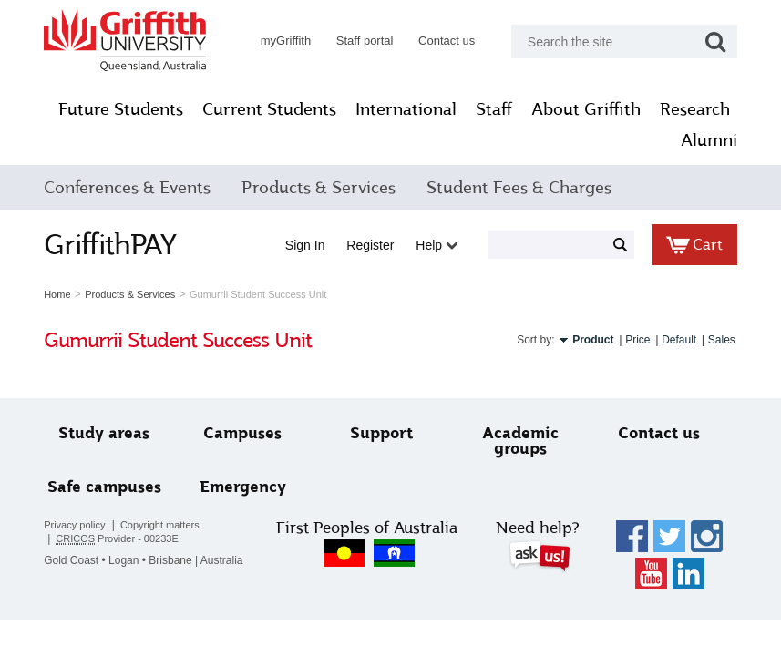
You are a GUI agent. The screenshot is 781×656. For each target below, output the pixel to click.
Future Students (205, 109)
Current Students (354, 109)
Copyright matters (164, 524)
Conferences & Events (132, 188)
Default (674, 339)
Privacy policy (79, 524)
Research (622, 140)
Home (62, 294)
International (490, 109)
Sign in (301, 245)
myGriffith (280, 40)
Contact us (442, 40)
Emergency (244, 487)
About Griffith (670, 109)
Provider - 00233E (122, 539)
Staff (578, 109)
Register (365, 245)
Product (588, 339)
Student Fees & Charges (523, 188)
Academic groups (518, 440)
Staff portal (359, 40)
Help (432, 245)
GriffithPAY (115, 244)
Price (633, 339)
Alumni (704, 140)
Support (381, 433)
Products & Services (323, 188)
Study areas (108, 433)
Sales (716, 339)
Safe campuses (108, 487)
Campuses (245, 433)
